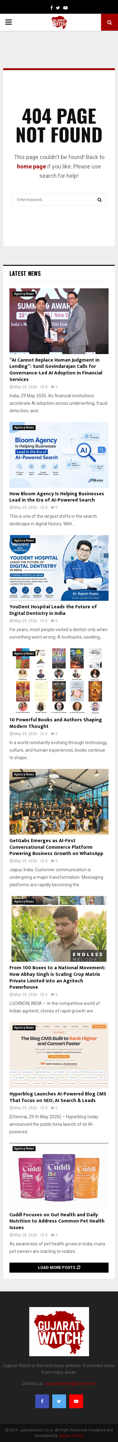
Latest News (25, 273)
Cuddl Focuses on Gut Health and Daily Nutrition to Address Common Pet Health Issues (56, 1221)
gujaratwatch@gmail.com (70, 1383)
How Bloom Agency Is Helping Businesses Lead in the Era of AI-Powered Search (56, 497)
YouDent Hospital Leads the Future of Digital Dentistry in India (53, 610)
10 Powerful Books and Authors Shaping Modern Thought (55, 723)
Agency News (24, 294)
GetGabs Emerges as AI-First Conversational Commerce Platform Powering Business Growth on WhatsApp (56, 847)
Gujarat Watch (71, 1436)
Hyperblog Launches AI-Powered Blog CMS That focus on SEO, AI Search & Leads (57, 1097)
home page (31, 166)
